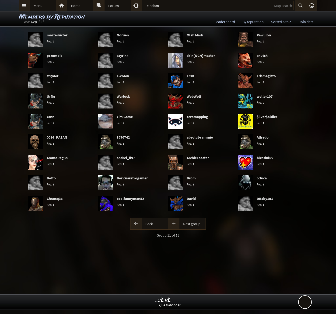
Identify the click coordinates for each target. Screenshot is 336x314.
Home (75, 5)
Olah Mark (195, 35)
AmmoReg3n (57, 157)
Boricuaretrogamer (132, 178)
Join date (306, 21)
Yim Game (125, 116)
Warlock (123, 96)
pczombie (54, 55)
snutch (262, 55)
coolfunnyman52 (130, 198)
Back (149, 223)
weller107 (265, 96)
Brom (191, 178)
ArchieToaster (198, 157)
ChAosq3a (55, 198)
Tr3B (190, 75)
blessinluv (265, 157)
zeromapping (197, 116)
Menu (38, 5)
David (191, 198)
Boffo (51, 178)
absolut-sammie (200, 137)
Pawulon (264, 35)
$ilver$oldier (267, 116)
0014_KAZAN (57, 137)
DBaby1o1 (265, 198)
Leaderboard (224, 21)
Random (152, 5)
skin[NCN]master (201, 55)
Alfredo (263, 137)
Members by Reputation (52, 17)
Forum (113, 5)
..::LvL (164, 300)
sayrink (123, 55)
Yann (50, 116)
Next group (191, 223)
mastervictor (57, 35)
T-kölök (123, 75)
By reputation (253, 21)
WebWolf (194, 96)
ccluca (262, 178)
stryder (52, 75)
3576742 (123, 137)
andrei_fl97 (126, 157)
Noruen (123, 35)
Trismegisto (266, 75)
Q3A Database (170, 305)
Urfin (51, 96)
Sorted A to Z (281, 21)
